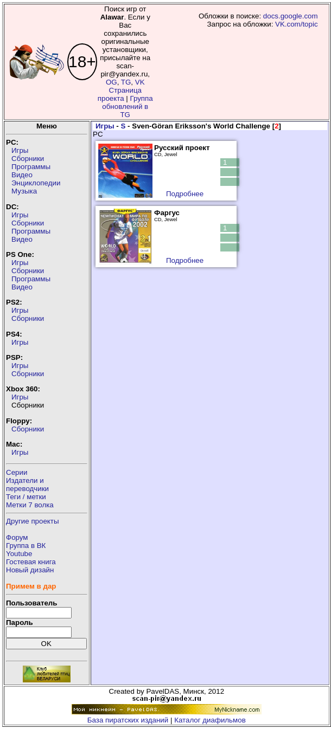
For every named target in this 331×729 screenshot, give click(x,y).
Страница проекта (120, 94)
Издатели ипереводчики (27, 484)
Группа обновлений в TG (127, 106)
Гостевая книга (31, 562)
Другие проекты (32, 521)
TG (126, 82)
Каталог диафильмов (210, 720)
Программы (30, 167)
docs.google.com (290, 16)
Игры (19, 150)
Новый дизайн (30, 570)
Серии (16, 472)
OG (111, 82)
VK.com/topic (296, 24)
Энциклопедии (35, 183)
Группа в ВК (26, 545)
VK (140, 82)
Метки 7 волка (30, 505)
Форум (17, 537)
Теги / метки (26, 497)
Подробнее (184, 194)
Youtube (19, 554)
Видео (22, 175)
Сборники (27, 158)
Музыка (24, 191)
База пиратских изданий (127, 720)
